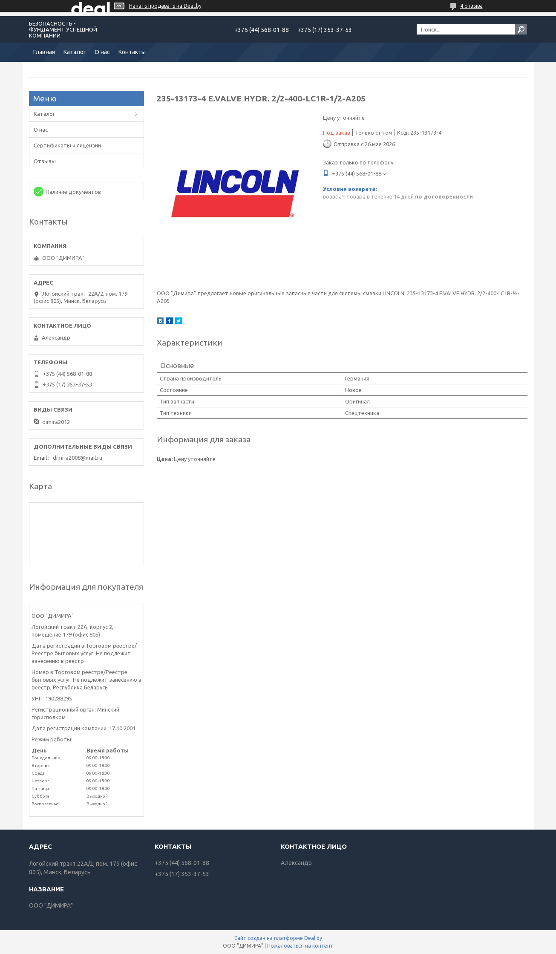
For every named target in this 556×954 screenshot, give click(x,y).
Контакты (132, 52)
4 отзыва (471, 6)
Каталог (74, 52)
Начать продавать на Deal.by (165, 6)
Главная (44, 52)
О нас (102, 52)
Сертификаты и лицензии (67, 145)
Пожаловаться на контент (300, 945)
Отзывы (45, 161)
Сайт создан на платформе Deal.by (278, 938)
